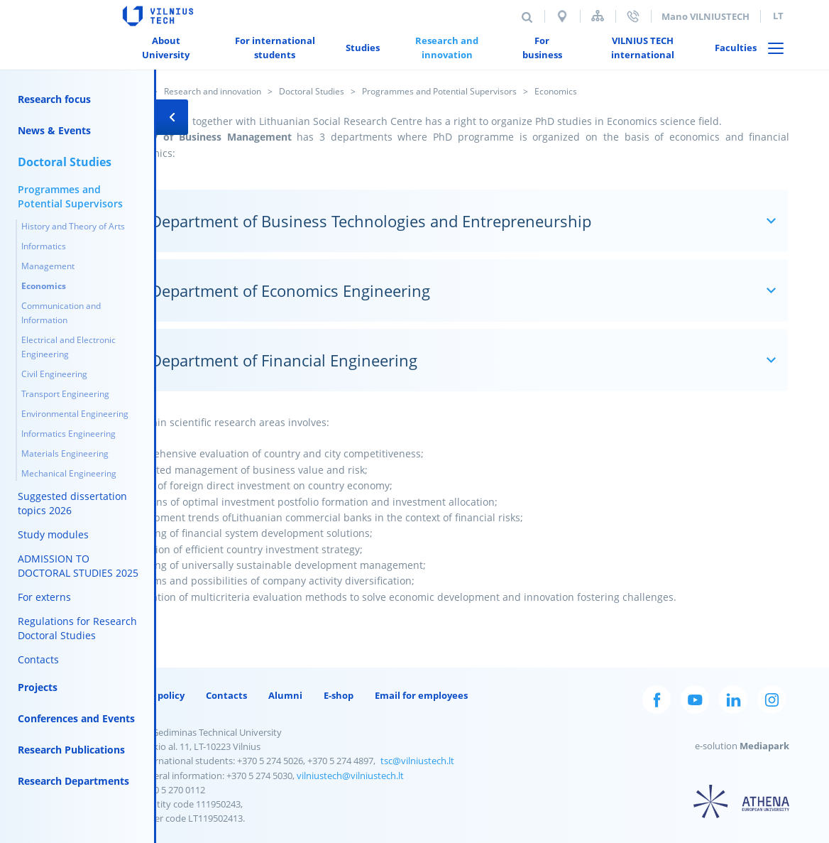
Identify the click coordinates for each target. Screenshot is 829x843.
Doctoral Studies (311, 91)
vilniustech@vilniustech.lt (350, 775)
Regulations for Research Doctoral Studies (77, 628)
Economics (43, 286)
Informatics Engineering (68, 434)
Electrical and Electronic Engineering (68, 347)
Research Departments (73, 781)
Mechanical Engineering (68, 473)
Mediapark (764, 745)
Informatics (43, 246)
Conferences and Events (76, 718)
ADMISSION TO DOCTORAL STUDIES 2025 (78, 566)
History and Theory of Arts (73, 226)
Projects (37, 687)
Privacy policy (153, 695)
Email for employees (421, 695)
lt (778, 15)
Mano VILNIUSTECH (705, 16)
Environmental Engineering (74, 414)
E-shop (338, 695)
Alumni (285, 695)
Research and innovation (212, 91)
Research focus (54, 99)
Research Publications (71, 749)
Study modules (53, 534)
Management (48, 266)
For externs (44, 597)
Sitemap (597, 16)
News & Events (54, 130)
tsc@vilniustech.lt (417, 760)
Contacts (38, 659)
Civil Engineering (54, 374)
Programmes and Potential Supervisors (439, 91)
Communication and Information (61, 313)
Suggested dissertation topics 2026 (72, 503)
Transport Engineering (65, 394)
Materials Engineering (65, 453)
